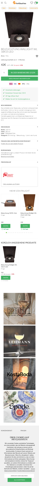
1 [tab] (6, 234)
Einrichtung (11, 135)
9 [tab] (20, 234)
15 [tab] (31, 234)
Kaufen (5, 226)
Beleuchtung (20, 135)
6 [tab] (15, 234)
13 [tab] (28, 234)
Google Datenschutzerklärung (26, 471)
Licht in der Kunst (31, 135)
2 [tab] (8, 234)
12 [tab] (26, 234)
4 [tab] (11, 234)
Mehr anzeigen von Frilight (11, 184)
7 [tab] (17, 234)
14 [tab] (30, 234)
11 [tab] (24, 234)
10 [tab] (22, 234)
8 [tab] (19, 234)
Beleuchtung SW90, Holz (9, 213)
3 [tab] (10, 234)
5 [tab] (13, 234)
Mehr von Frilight (20, 191)
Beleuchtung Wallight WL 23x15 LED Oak (29, 214)
